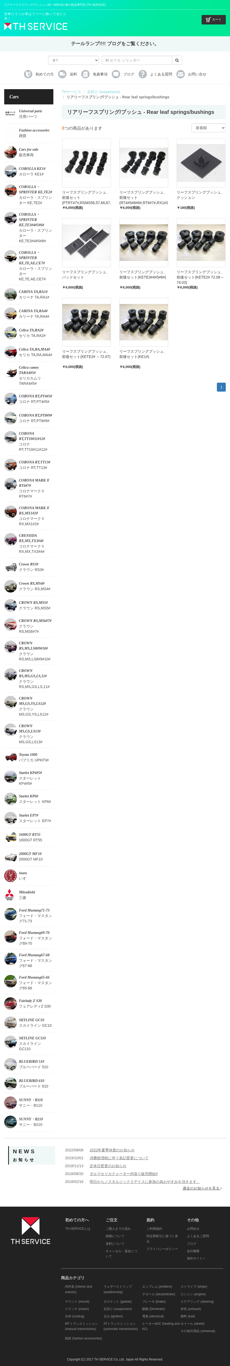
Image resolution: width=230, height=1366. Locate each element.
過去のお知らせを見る (202, 1188)
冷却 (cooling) (74, 1316)
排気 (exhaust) (191, 1309)
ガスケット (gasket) (118, 1301)
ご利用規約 (154, 1229)
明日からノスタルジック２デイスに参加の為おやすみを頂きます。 (145, 1182)
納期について (115, 1236)
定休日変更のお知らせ (108, 1166)
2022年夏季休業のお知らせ (112, 1150)
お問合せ (193, 1229)
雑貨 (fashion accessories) (83, 1338)
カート (214, 19)
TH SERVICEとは (77, 1229)
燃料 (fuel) (188, 1316)
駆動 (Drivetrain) (153, 1309)
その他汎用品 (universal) (198, 1331)
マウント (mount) (77, 1301)
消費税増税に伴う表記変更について (119, 1158)
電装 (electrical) (153, 1316)
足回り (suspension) (103, 92)
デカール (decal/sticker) (158, 1294)
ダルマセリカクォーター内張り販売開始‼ (124, 1174)
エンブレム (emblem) (157, 1286)
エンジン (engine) (193, 1294)
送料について (115, 1244)
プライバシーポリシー (162, 1249)
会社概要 (193, 1251)
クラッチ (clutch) (77, 1309)
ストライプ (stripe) (194, 1286)
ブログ (191, 1244)
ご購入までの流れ (118, 1229)
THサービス (71, 92)
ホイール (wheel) (193, 1323)
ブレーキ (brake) (154, 1301)
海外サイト (196, 1258)
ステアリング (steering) (197, 1301)
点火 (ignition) (113, 1316)
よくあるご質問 (198, 1236)
